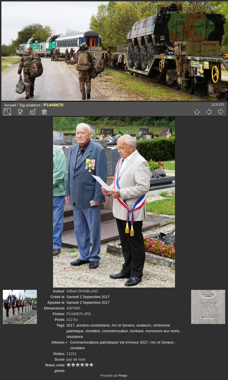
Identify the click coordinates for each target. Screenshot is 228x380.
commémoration (115, 331)
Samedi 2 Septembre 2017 (87, 297)
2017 (70, 325)
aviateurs (33, 105)
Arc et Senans (123, 325)
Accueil (10, 105)
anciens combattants (93, 325)
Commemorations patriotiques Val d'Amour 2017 (109, 342)
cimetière (92, 331)
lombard (136, 331)
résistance (74, 336)
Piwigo (123, 375)
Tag (22, 105)
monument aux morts (162, 331)
